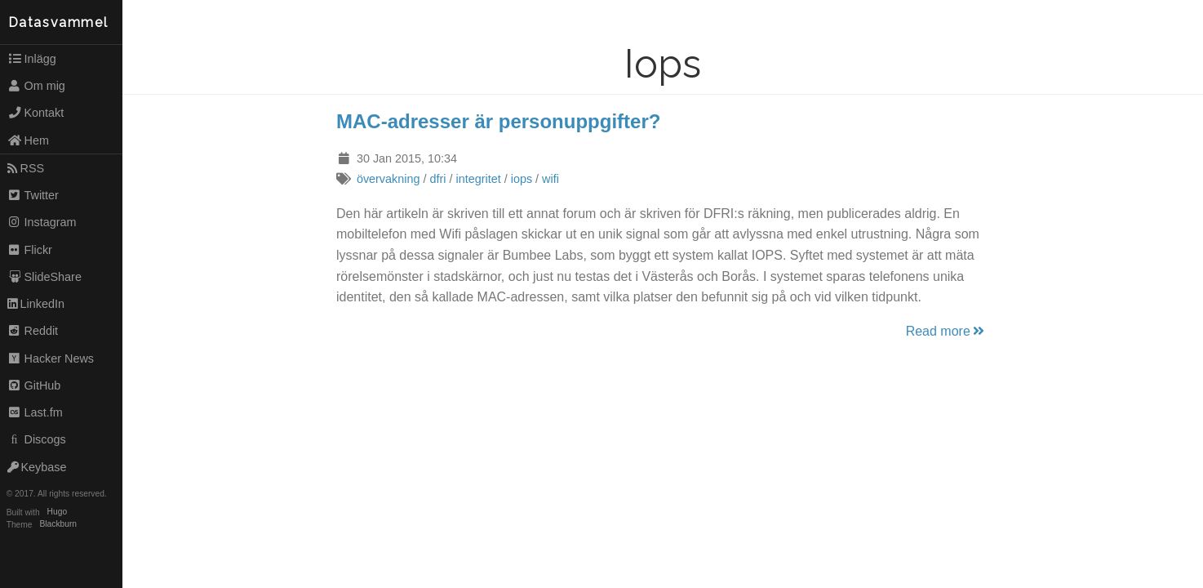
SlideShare (44, 276)
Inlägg (31, 58)
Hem (28, 140)
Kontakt (35, 112)
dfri (437, 178)
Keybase (37, 467)
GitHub (34, 385)
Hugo (57, 512)
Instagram (42, 222)
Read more (946, 331)
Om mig (36, 85)
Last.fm (35, 412)
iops (521, 178)
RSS (25, 168)
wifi (550, 178)
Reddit (32, 330)
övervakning (388, 178)
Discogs (36, 439)
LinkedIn (35, 303)
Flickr (29, 249)
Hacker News (50, 358)
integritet (477, 178)
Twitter (33, 195)
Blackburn (59, 524)
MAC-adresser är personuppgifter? (498, 121)
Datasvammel (58, 22)
